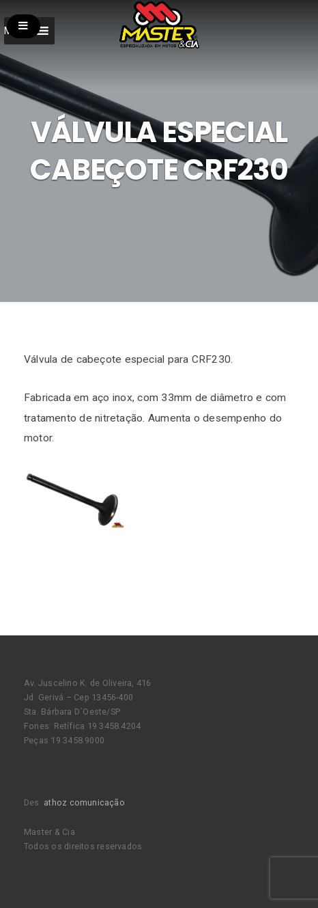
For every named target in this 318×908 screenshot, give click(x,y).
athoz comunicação (84, 802)
